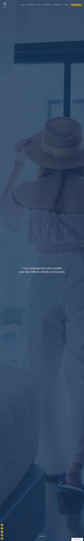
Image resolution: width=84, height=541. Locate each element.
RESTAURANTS (46, 4)
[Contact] (77, 539)
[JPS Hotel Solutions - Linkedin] (2, 538)
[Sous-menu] (40, 4)
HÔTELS (38, 4)
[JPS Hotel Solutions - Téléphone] (2, 525)
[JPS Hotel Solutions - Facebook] (2, 535)
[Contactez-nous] (76, 5)
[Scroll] (42, 538)
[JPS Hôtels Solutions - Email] (2, 528)
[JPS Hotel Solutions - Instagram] (2, 531)
